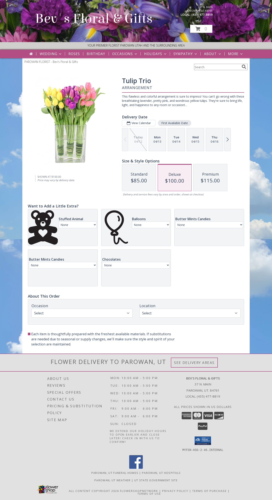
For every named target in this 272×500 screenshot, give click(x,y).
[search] (244, 66)
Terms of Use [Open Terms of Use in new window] (149, 493)
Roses (74, 53)
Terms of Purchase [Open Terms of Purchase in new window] (209, 491)
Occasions (125, 53)
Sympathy (185, 53)
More (236, 53)
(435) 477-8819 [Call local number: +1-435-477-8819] (201, 15)
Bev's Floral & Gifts (94, 19)
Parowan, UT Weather (112, 480)
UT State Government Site (156, 480)
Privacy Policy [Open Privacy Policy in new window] (175, 491)
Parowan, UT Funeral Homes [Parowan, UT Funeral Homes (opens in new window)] (115, 472)
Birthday (96, 53)
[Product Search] (217, 67)
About (213, 53)
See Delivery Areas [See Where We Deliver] (194, 362)
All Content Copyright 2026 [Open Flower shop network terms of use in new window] (94, 491)
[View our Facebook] (136, 467)
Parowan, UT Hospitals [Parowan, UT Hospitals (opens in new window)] (161, 472)
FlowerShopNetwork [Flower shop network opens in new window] (139, 491)
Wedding (51, 53)
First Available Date (174, 123)
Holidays (155, 53)
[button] (201, 29)
